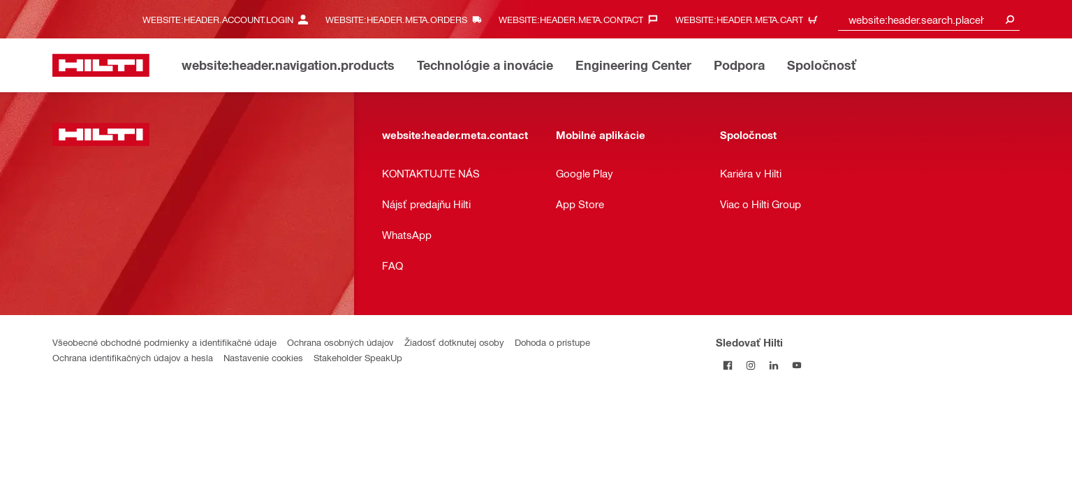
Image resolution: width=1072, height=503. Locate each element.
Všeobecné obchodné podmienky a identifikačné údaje (164, 342)
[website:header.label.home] (100, 65)
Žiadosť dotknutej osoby (454, 342)
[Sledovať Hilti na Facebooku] (727, 365)
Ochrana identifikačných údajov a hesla (132, 357)
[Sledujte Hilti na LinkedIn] (773, 365)
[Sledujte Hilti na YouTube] (796, 365)
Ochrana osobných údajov (340, 342)
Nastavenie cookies (263, 357)
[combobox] (929, 19)
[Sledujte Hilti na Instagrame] (750, 365)
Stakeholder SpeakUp (358, 357)
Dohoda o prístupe (552, 342)
